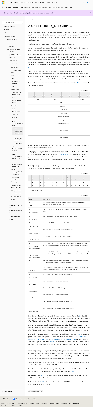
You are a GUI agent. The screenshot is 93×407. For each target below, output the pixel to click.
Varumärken (4, 406)
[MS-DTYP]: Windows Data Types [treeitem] (15, 56)
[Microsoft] (3, 2)
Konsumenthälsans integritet (58, 403)
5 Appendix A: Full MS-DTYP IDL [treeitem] (15, 206)
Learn (29, 20)
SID (80, 316)
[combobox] (12, 22)
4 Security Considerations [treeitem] (13, 201)
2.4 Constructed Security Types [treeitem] (16, 93)
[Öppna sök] (83, 2)
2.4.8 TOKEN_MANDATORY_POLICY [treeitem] (17, 156)
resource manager (64, 154)
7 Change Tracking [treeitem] (14, 216)
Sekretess (43, 403)
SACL (42, 375)
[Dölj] (22, 18)
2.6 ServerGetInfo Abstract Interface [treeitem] (16, 186)
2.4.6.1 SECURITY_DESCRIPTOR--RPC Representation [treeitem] (18, 140)
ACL (79, 334)
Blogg (31, 403)
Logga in (88, 2)
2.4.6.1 (69, 50)
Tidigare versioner (22, 403)
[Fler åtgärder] (88, 20)
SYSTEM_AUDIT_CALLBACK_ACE (38, 339)
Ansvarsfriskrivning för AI (8, 403)
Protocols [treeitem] (7, 33)
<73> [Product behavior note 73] (42, 157)
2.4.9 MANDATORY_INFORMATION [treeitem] (17, 164)
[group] (59, 117)
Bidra (37, 403)
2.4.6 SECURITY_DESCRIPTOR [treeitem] (18, 131)
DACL (42, 382)
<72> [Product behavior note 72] (29, 67)
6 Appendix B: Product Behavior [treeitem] (15, 212)
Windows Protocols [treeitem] (12, 39)
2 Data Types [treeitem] (14, 67)
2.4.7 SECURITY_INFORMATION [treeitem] (17, 149)
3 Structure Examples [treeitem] (15, 196)
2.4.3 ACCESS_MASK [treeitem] (16, 110)
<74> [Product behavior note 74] (72, 371)
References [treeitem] (11, 46)
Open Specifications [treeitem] (9, 26)
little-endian (80, 83)
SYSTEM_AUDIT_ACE (79, 336)
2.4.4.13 (51, 342)
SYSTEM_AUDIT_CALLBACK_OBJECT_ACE (63, 339)
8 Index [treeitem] (11, 219)
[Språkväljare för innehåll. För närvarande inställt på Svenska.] (5, 398)
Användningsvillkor (74, 403)
